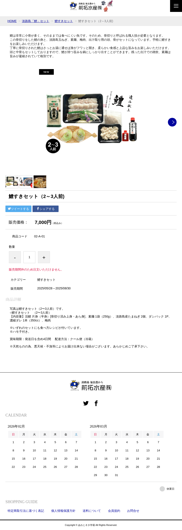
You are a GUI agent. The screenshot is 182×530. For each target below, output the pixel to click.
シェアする (45, 209)
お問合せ (133, 510)
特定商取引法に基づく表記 (26, 510)
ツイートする (18, 209)
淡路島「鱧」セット (35, 21)
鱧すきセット (64, 21)
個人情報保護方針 (63, 510)
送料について (92, 510)
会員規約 (114, 510)
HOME (12, 21)
